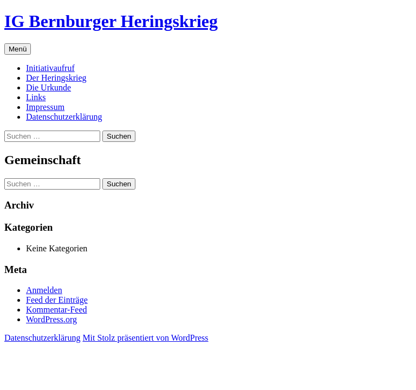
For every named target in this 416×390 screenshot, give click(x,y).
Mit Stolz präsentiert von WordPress (145, 337)
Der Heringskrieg (56, 77)
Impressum (45, 107)
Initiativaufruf (50, 68)
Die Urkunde (48, 87)
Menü (18, 49)
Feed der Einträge (57, 299)
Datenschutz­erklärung (64, 116)
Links (36, 97)
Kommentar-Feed (56, 309)
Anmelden (44, 290)
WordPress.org (51, 319)
